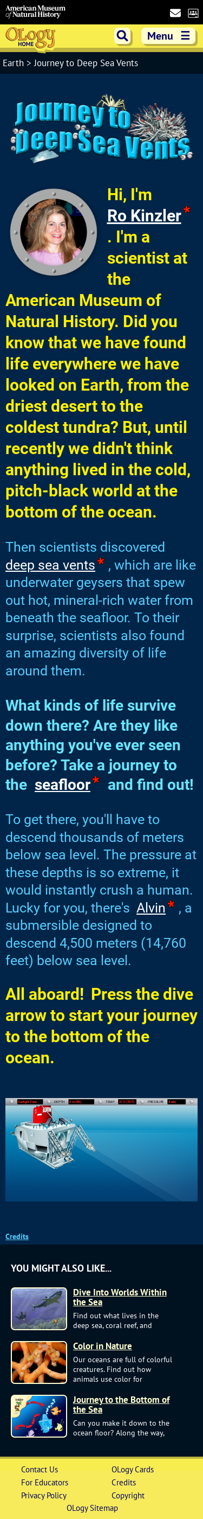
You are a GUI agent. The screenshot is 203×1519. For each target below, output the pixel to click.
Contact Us (39, 1469)
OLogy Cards (133, 1469)
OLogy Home (31, 39)
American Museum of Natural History (35, 12)
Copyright (128, 1495)
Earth (15, 63)
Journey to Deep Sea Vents (86, 63)
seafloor (62, 785)
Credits (17, 1236)
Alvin (151, 908)
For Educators (44, 1482)
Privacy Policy (44, 1495)
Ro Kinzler (144, 215)
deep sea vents (50, 565)
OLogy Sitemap (92, 1508)
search (122, 36)
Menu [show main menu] (169, 36)
